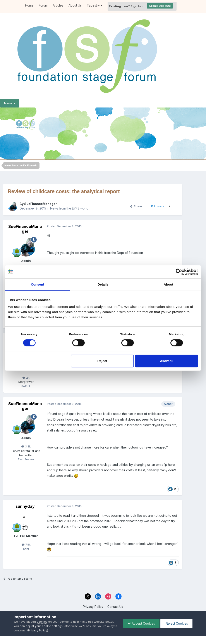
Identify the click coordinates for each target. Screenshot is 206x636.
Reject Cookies (176, 623)
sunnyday (25, 506)
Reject (102, 361)
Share (136, 206)
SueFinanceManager (40, 204)
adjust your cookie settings (44, 626)
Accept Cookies (141, 623)
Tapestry (94, 5)
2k (25, 377)
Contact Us (115, 606)
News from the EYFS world (69, 208)
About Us (75, 5)
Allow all (166, 361)
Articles (58, 5)
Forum (43, 5)
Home (29, 5)
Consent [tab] (37, 284)
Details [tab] (103, 284)
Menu (9, 103)
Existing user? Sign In (126, 6)
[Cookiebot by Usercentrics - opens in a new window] (179, 272)
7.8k (26, 544)
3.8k (26, 446)
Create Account (160, 5)
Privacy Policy (93, 606)
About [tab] (168, 284)
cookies (42, 621)
